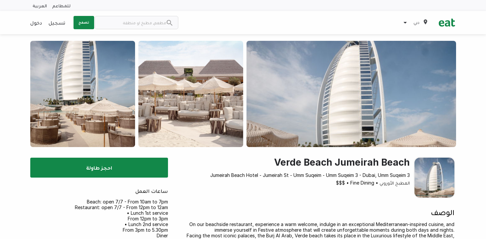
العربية (40, 5)
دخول (36, 22)
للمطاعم (61, 5)
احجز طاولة (99, 167)
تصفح (84, 22)
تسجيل (57, 22)
